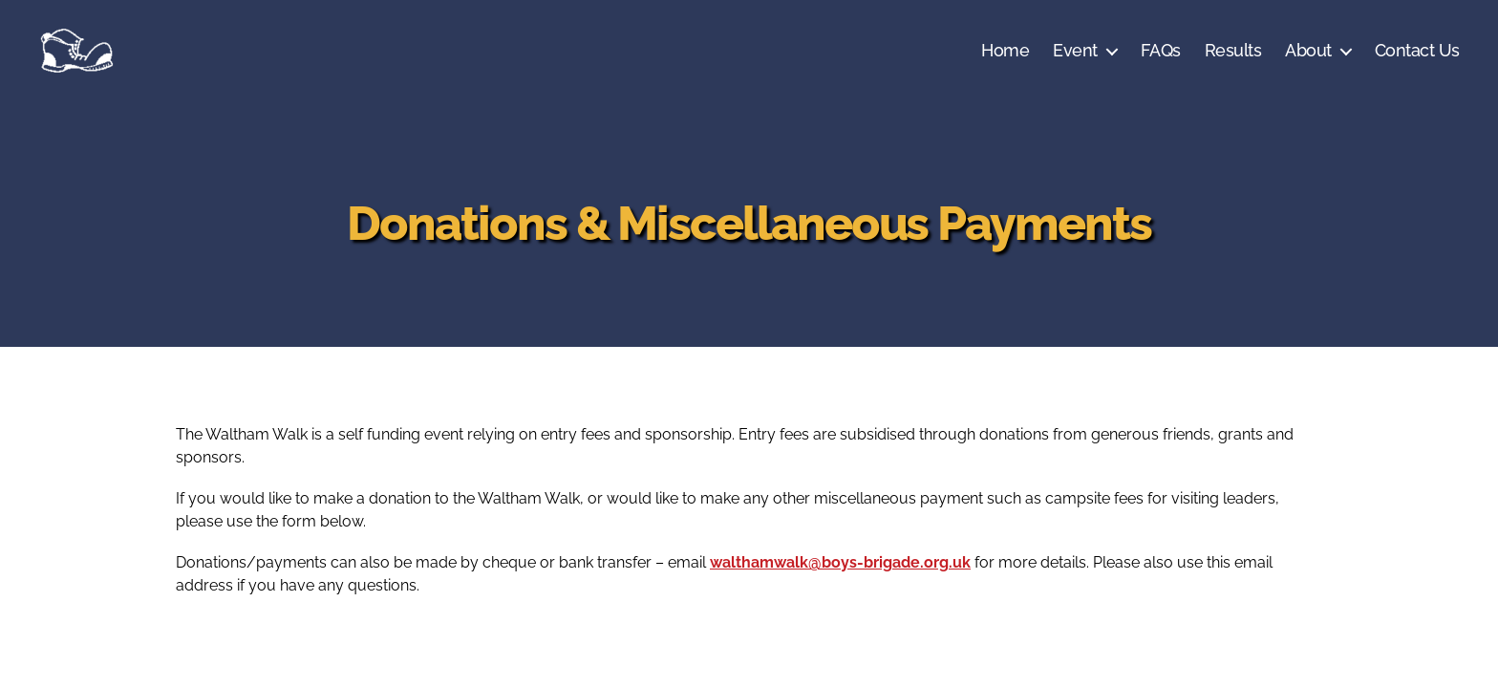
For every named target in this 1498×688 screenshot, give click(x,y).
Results (1233, 50)
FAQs (1161, 50)
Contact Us (1417, 50)
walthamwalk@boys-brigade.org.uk (840, 562)
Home (1005, 50)
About (1308, 50)
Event (1075, 50)
